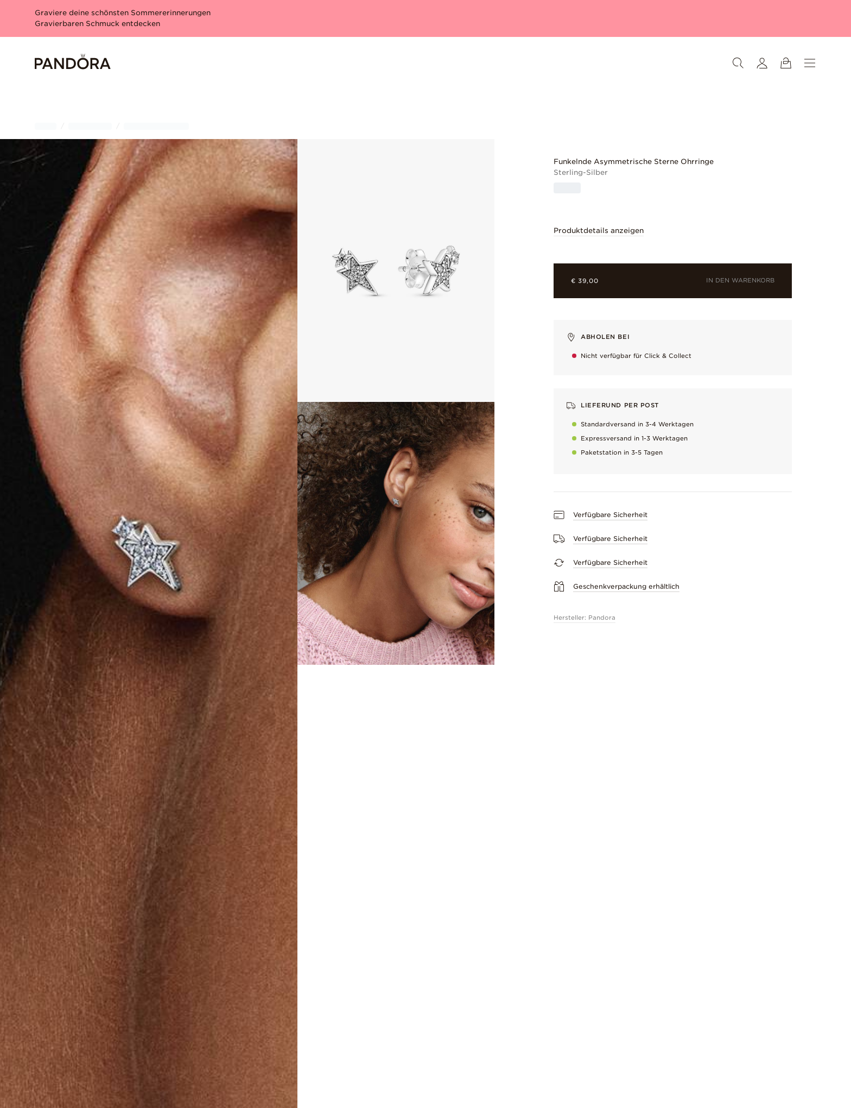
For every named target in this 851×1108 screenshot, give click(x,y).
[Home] (73, 63)
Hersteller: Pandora (584, 617)
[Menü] (810, 63)
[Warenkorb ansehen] (786, 63)
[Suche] (738, 63)
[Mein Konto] (762, 63)
